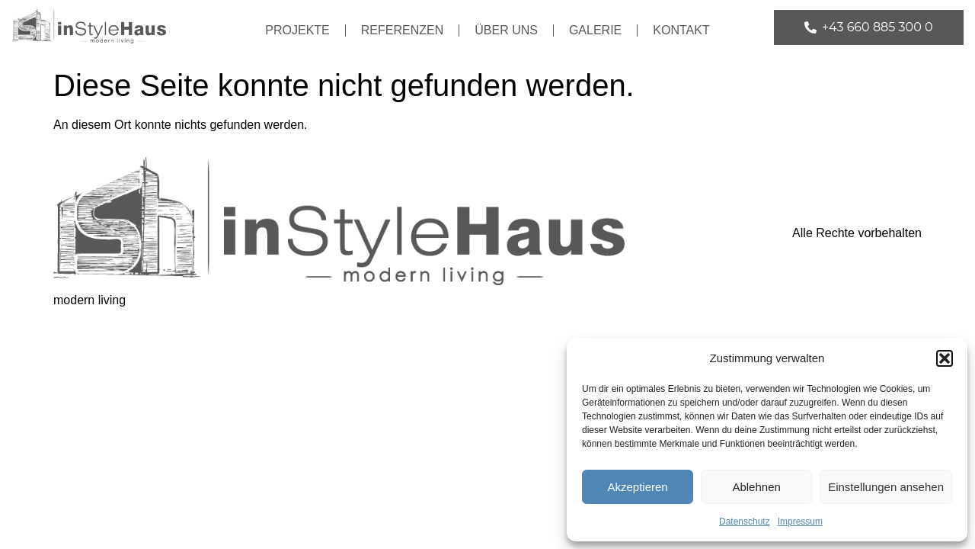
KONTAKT (681, 30)
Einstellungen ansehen (886, 486)
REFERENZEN (402, 30)
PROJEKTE (297, 30)
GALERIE (595, 30)
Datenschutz (744, 521)
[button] (944, 358)
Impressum (800, 521)
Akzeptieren (637, 486)
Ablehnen (756, 486)
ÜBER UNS (506, 30)
